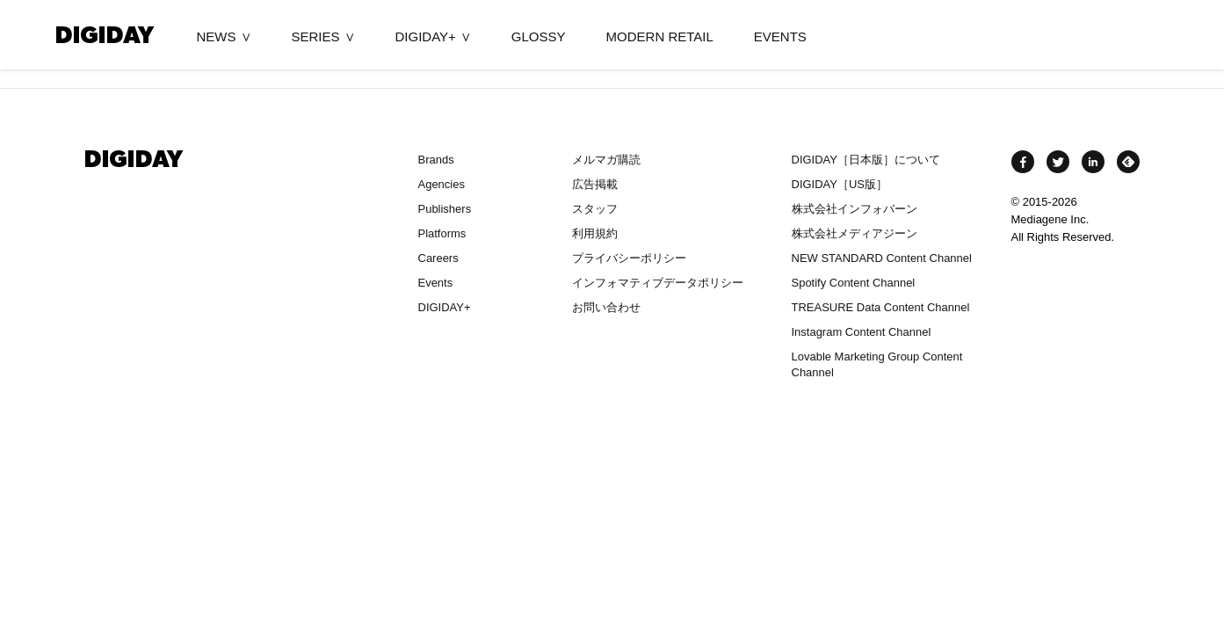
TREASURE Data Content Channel (881, 307)
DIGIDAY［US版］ (839, 184)
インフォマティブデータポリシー (657, 282)
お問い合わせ (606, 307)
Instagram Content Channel (861, 331)
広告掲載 (595, 184)
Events (435, 282)
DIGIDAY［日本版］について (866, 159)
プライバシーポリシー (629, 258)
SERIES (316, 36)
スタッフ (595, 208)
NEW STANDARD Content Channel (882, 258)
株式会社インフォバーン (854, 208)
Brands (436, 159)
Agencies (441, 184)
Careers (438, 258)
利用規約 (595, 233)
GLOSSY (538, 36)
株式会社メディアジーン (854, 233)
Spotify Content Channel (854, 282)
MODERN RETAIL (659, 36)
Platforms (442, 233)
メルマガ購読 (606, 159)
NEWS (216, 36)
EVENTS (780, 36)
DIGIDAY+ (425, 36)
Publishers (445, 208)
